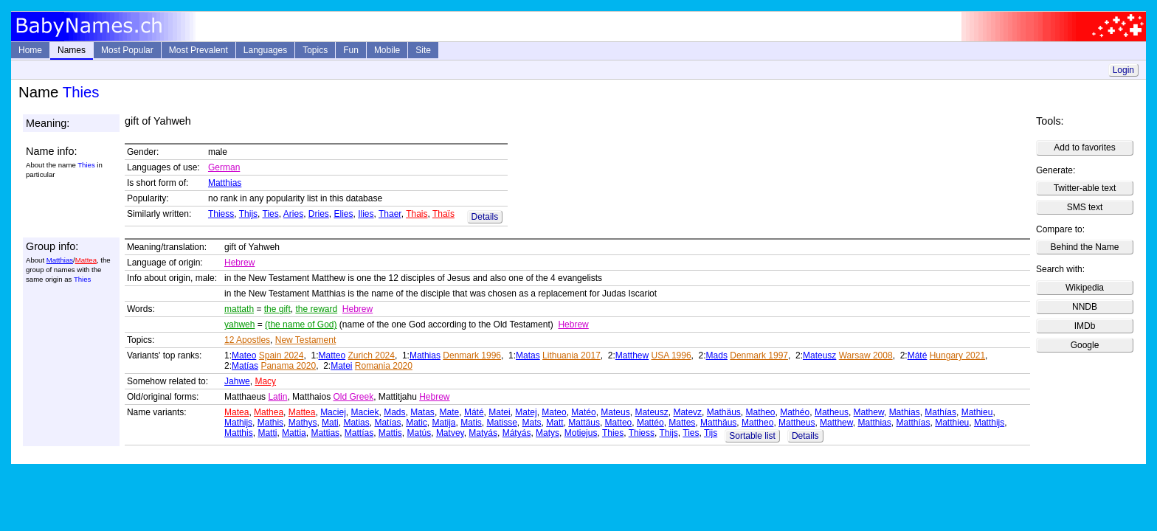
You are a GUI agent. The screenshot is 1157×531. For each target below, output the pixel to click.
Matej (525, 412)
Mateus (615, 412)
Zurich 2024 (371, 355)
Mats (532, 422)
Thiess (221, 214)
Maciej (333, 412)
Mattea (86, 260)
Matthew (632, 355)
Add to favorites (1084, 147)
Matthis (238, 433)
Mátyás (516, 433)
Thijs (248, 214)
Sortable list (752, 436)
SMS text (1085, 207)
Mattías (359, 433)
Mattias (325, 433)
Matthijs (989, 422)
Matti (267, 433)
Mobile (387, 50)
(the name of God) (300, 324)
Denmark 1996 (472, 355)
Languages (265, 50)
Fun (351, 50)
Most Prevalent (198, 50)
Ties (271, 214)
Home (30, 50)
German (224, 167)
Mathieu (977, 412)
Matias (356, 422)
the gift (277, 309)
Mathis (270, 422)
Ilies (365, 214)
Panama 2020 (288, 366)
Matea (236, 412)
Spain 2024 (281, 355)
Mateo (244, 355)
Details (485, 217)
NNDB (1084, 307)
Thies (613, 433)
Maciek (364, 412)
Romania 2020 (383, 366)
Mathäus (724, 412)
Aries (293, 214)
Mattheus (796, 422)
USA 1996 (671, 355)
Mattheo (757, 422)
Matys (547, 433)
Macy (265, 381)
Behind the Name (1085, 247)
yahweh (239, 324)
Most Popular (127, 50)
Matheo (760, 412)
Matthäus (718, 422)
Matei (341, 366)
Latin (277, 397)
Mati (330, 422)
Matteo (332, 355)
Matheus (832, 412)
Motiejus (581, 433)
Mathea (268, 412)
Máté (918, 355)
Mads (717, 355)
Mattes (682, 422)
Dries (318, 214)
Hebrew (239, 262)
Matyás (483, 433)
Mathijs (238, 422)
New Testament (305, 340)
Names (72, 50)
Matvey (450, 433)
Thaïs (443, 214)
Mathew (869, 412)
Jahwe (237, 381)
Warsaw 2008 (866, 355)
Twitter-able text (1085, 188)
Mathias (425, 355)
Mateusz (819, 355)
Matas (528, 355)
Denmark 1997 (759, 355)
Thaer (390, 214)
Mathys (303, 422)
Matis (471, 422)
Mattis (390, 433)
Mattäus (584, 422)
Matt (554, 422)
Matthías (913, 422)
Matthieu (952, 422)
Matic (416, 422)
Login (1123, 70)
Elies (343, 214)
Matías (245, 366)
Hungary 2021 (957, 355)
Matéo (583, 412)
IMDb (1085, 326)
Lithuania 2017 (571, 355)
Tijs (710, 433)
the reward (316, 309)
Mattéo (650, 422)
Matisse (502, 422)
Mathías (940, 412)
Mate (450, 412)
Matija (443, 422)
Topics (315, 50)
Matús (419, 433)
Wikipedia (1085, 287)
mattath (239, 309)
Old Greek (353, 397)
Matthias (224, 183)
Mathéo (794, 412)
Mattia (294, 433)
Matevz (687, 412)
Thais (416, 214)
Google (1085, 345)
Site (423, 50)
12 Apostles (247, 340)
